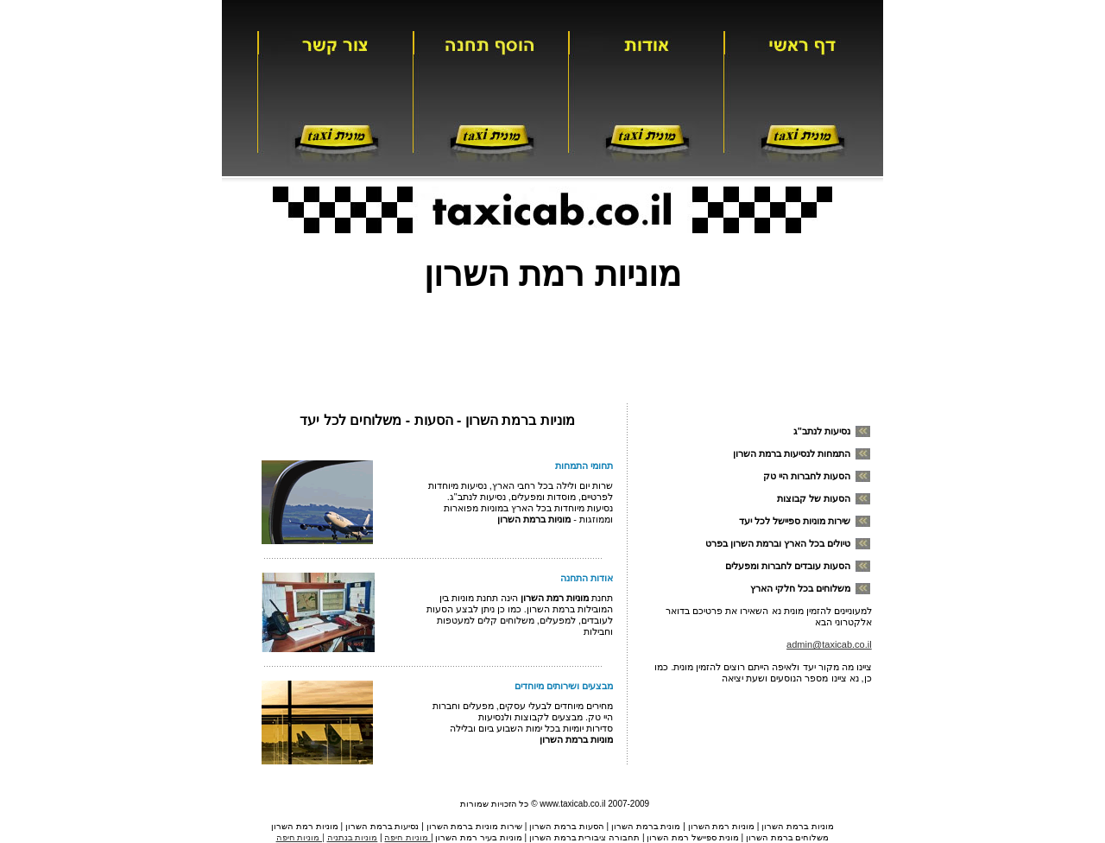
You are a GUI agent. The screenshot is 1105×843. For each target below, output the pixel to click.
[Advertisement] (552, 342)
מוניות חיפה (407, 837)
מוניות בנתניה (352, 837)
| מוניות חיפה (300, 837)
